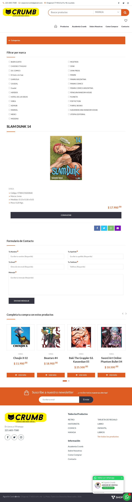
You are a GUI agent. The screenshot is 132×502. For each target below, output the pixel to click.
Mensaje (13, 272)
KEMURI (14, 106)
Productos (64, 26)
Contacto (125, 26)
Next (120, 158)
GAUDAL (14, 84)
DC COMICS (15, 71)
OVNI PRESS (75, 71)
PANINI (73, 75)
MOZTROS (74, 62)
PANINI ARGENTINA (78, 79)
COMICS (72, 428)
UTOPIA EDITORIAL (77, 114)
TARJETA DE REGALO (107, 419)
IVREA (13, 101)
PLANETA (74, 97)
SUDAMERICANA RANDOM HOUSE (84, 110)
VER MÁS (20, 375)
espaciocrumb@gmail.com (32, 3)
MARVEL (14, 110)
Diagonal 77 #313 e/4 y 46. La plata (60, 3)
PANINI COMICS (76, 84)
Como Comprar (112, 26)
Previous (12, 158)
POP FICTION (75, 101)
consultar (66, 215)
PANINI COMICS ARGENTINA (81, 88)
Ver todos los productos (108, 436)
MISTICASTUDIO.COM (99, 492)
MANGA (72, 432)
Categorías (14, 40)
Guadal (13, 88)
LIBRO (101, 424)
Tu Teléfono (73, 262)
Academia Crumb (79, 26)
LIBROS (101, 432)
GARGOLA (15, 79)
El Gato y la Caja (17, 75)
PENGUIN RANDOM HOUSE (81, 92)
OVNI (72, 66)
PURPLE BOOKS (76, 106)
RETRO (71, 419)
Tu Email (13, 262)
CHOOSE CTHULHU (18, 66)
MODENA (15, 119)
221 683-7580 (11, 3)
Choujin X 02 (20, 357)
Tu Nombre (13, 251)
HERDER (14, 92)
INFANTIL (102, 428)
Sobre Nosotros (96, 26)
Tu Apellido (73, 251)
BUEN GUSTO (16, 62)
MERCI (13, 114)
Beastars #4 (51, 357)
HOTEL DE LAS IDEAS (19, 97)
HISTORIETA (73, 424)
